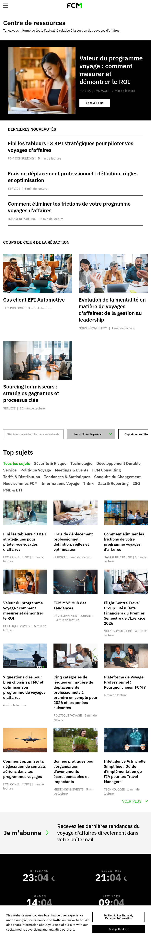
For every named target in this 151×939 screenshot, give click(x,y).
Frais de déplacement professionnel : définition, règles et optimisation (73, 541)
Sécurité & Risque (50, 463)
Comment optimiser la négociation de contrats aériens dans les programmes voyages (24, 768)
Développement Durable (118, 463)
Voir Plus (132, 801)
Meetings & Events (71, 470)
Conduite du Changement (117, 476)
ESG (136, 483)
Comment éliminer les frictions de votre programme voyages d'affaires (124, 541)
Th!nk (88, 483)
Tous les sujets (16, 463)
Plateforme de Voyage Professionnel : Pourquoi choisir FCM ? (125, 682)
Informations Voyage (60, 483)
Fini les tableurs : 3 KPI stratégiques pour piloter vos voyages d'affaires (24, 541)
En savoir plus (98, 104)
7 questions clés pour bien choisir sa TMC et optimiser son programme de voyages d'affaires (24, 687)
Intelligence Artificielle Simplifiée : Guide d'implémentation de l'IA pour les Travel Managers (124, 771)
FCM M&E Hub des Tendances (70, 605)
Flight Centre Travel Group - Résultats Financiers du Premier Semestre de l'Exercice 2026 (124, 613)
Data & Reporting (113, 483)
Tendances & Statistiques (67, 476)
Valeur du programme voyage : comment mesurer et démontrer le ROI (23, 610)
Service (10, 470)
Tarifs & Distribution (21, 476)
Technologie (81, 463)
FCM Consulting (106, 470)
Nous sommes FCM (20, 483)
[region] (75, 922)
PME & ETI (12, 490)
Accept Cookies (118, 929)
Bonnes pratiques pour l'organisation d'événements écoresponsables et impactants (74, 771)
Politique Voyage (35, 470)
